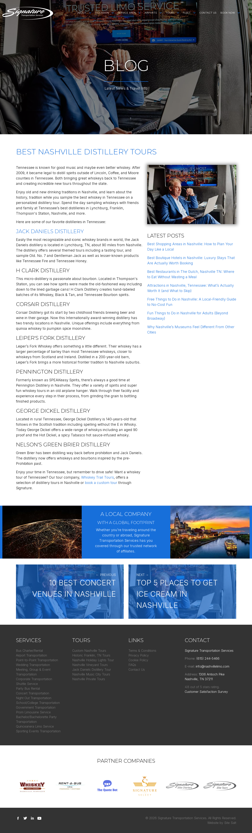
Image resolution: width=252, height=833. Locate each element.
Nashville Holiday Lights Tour (93, 660)
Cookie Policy (138, 660)
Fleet (187, 12)
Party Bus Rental (28, 688)
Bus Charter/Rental (29, 651)
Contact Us (207, 12)
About (81, 12)
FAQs (132, 665)
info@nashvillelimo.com (212, 666)
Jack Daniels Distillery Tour (91, 669)
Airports (150, 12)
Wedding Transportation (33, 665)
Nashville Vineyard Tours (90, 665)
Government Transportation (35, 707)
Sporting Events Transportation (38, 731)
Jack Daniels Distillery (50, 231)
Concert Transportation (32, 693)
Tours (170, 12)
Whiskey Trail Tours (97, 477)
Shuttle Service (27, 684)
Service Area (127, 12)
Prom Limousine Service (33, 712)
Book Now (227, 12)
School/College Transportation (38, 703)
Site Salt (230, 823)
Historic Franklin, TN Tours (91, 655)
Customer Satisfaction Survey (206, 692)
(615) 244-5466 (207, 658)
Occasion (102, 12)
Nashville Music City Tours (91, 674)
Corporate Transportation (34, 679)
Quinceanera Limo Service (35, 726)
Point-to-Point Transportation (37, 660)
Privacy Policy (138, 655)
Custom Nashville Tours (89, 651)
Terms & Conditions (142, 651)
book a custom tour (101, 483)
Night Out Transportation (33, 698)
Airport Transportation (31, 655)
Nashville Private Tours (88, 679)
